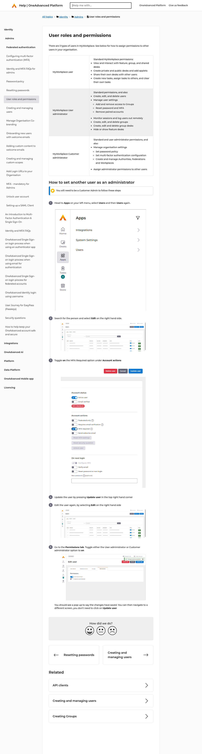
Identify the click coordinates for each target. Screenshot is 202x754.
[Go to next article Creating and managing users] (128, 655)
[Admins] (78, 16)
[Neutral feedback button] (101, 631)
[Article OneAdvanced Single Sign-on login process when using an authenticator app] (20, 243)
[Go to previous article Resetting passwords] (74, 655)
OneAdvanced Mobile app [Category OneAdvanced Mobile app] (19, 378)
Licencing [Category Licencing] (9, 387)
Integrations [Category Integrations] (11, 343)
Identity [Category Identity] (8, 29)
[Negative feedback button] (112, 631)
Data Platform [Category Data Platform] (12, 369)
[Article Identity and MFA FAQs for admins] (20, 71)
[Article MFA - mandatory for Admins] (20, 186)
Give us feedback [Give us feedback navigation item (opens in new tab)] (178, 5)
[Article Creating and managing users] (20, 110)
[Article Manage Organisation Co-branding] (20, 122)
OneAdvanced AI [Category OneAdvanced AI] (13, 352)
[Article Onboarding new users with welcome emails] (20, 135)
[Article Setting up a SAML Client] (20, 205)
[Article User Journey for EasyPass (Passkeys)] (20, 307)
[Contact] (190, 5)
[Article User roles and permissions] (20, 99)
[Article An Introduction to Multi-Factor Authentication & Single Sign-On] (20, 218)
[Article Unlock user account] (20, 197)
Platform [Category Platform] (9, 361)
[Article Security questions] (20, 318)
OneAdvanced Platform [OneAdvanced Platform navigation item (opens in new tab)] (152, 5)
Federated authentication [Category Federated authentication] (20, 47)
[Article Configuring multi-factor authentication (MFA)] (20, 58)
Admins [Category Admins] (9, 38)
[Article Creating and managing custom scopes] (20, 160)
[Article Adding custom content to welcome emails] (20, 148)
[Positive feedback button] (89, 631)
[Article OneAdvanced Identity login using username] (20, 294)
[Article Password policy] (20, 81)
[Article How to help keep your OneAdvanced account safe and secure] (20, 330)
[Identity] (62, 16)
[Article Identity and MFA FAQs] (20, 231)
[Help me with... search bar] (101, 5)
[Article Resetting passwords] (20, 90)
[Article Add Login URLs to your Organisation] (20, 173)
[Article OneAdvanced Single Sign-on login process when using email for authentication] (20, 261)
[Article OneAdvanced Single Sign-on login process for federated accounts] (20, 280)
